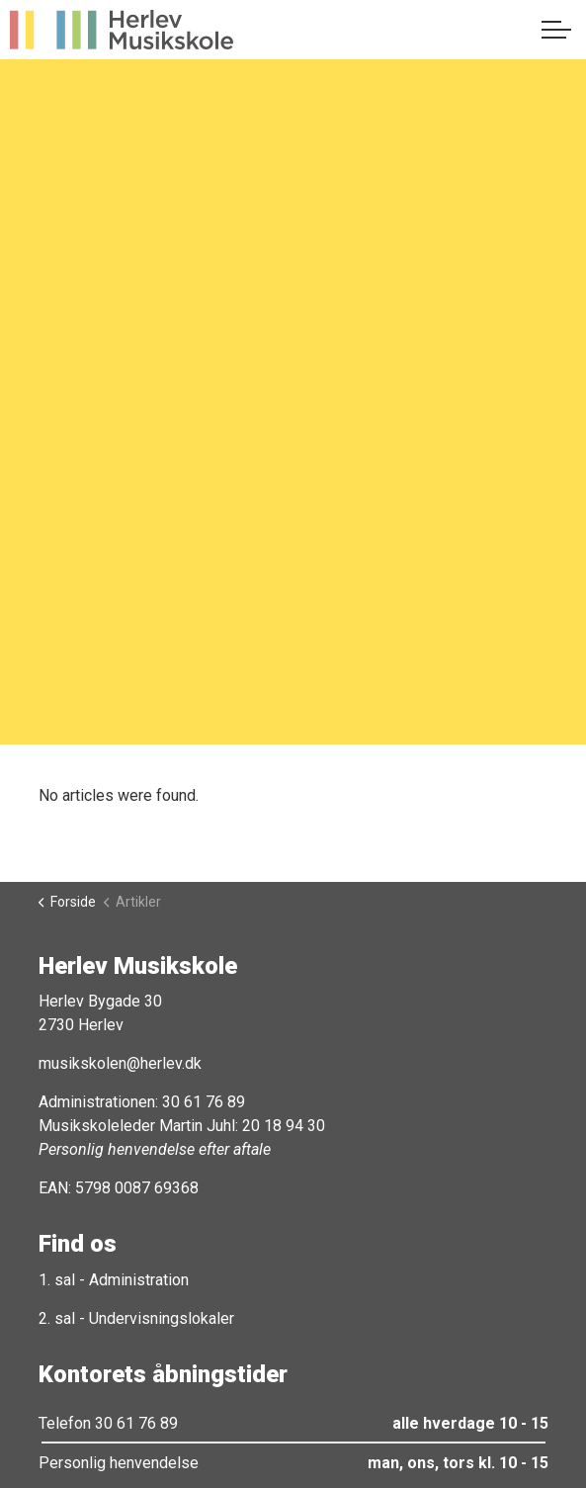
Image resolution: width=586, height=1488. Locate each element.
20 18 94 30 (283, 1125)
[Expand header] (556, 29)
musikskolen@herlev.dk (120, 1063)
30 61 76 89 (203, 1102)
